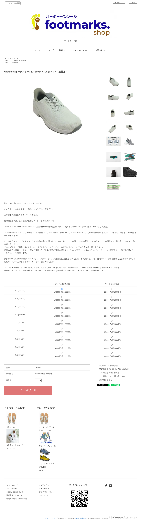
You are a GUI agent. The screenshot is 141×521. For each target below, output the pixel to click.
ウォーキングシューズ (19, 60)
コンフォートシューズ (14, 437)
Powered (119, 518)
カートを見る (44, 489)
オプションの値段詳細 (108, 366)
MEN (41, 470)
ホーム (37, 50)
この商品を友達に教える (109, 373)
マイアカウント (119, 3)
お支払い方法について (14, 492)
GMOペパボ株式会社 (80, 518)
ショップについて (80, 50)
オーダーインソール (46, 419)
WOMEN (15, 62)
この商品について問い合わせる (112, 376)
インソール (11, 419)
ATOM (46, 495)
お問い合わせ (100, 50)
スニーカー (16, 59)
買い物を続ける (105, 380)
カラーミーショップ (51, 518)
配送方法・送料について (15, 495)
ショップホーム (12, 485)
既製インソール (45, 430)
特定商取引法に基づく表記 (16, 499)
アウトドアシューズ (46, 456)
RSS (40, 495)
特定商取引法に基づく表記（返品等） (114, 369)
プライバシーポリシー (47, 492)
